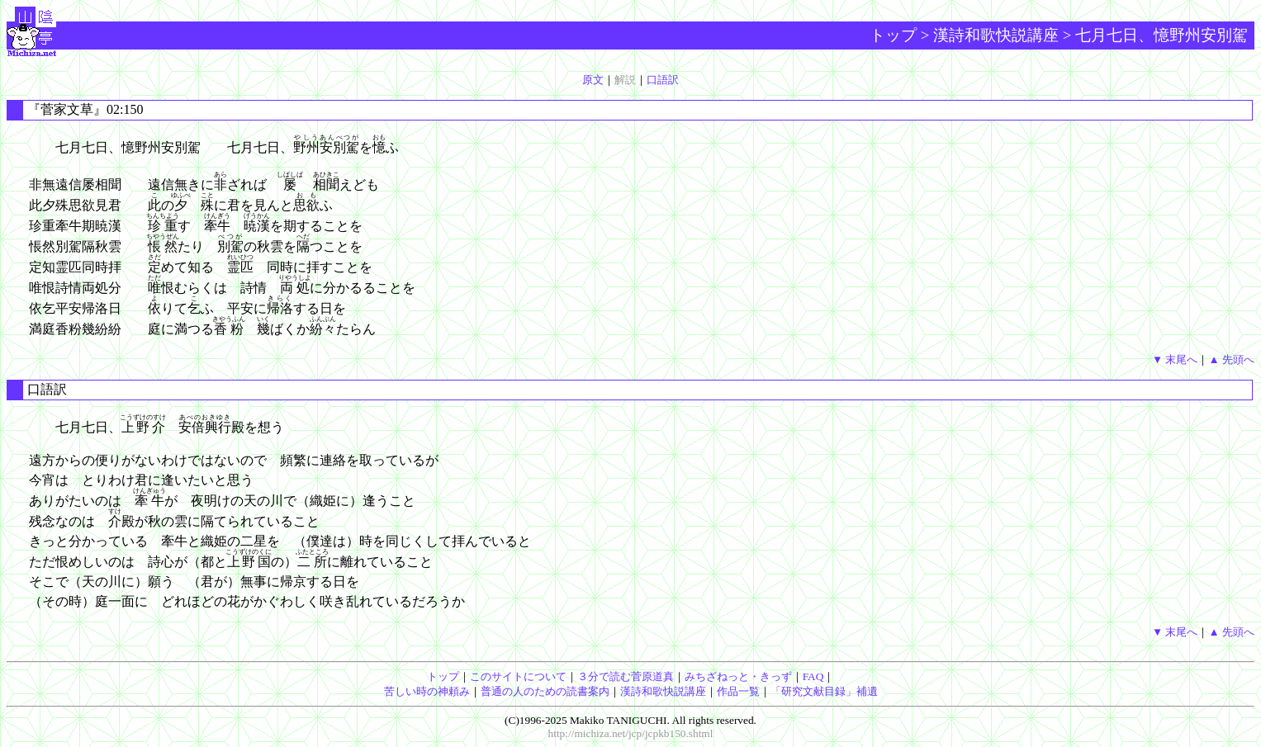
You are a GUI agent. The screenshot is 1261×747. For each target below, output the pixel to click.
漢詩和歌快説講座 (996, 35)
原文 (593, 79)
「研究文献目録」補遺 (824, 691)
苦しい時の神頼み (427, 691)
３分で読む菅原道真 (625, 676)
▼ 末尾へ (1175, 359)
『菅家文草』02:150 (85, 109)
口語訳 (663, 79)
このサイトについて (518, 676)
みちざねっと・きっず (738, 676)
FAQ (813, 676)
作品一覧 (738, 691)
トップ (893, 35)
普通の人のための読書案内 (545, 691)
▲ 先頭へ (1231, 359)
